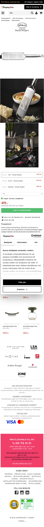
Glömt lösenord (34, 474)
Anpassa (22, 289)
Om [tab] (36, 242)
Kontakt (8, 477)
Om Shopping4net (35, 481)
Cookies (14, 479)
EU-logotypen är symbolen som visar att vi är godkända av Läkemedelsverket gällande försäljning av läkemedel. (22, 407)
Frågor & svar (20, 474)
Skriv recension (32, 217)
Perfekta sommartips (10, 2)
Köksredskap (5, 20)
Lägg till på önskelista (12, 217)
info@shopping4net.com (22, 464)
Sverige (22, 521)
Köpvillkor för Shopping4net (15, 481)
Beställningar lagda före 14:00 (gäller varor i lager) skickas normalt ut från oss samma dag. (22, 399)
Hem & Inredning (18, 18)
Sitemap (31, 518)
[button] (41, 13)
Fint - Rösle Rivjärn (22, 175)
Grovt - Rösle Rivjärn (22, 181)
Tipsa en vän (8, 220)
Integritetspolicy (27, 479)
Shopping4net (5, 18)
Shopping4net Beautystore (15, 484)
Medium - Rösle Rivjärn (22, 187)
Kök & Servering (30, 18)
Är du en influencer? (21, 477)
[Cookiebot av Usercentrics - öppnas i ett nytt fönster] (31, 236)
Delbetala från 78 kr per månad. (12, 206)
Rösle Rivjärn (16, 20)
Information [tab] (22, 242)
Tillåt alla (22, 282)
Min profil (9, 474)
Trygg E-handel (34, 484)
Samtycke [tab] (8, 242)
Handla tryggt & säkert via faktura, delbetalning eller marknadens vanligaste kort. (22, 418)
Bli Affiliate (36, 477)
